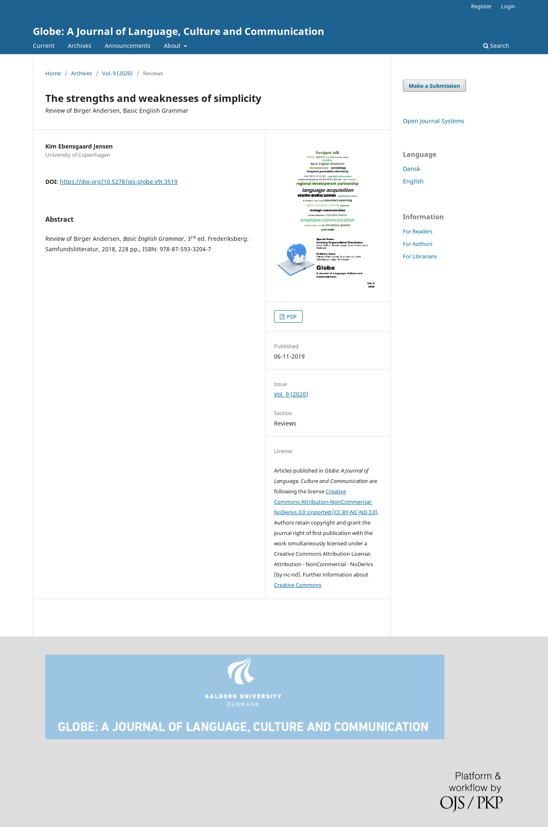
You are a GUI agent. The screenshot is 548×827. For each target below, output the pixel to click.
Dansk (411, 169)
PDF (291, 316)
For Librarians (420, 256)
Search (496, 46)
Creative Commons (297, 585)
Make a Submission (434, 85)
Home (53, 73)
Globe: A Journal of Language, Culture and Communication (178, 31)
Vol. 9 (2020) (117, 73)
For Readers (417, 231)
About (173, 46)
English (413, 181)
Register (481, 6)
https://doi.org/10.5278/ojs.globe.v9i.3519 (119, 182)
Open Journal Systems (433, 121)
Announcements (128, 46)
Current (43, 46)
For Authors (417, 244)
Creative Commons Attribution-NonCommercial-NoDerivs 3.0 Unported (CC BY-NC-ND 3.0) (326, 502)
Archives (79, 46)
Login (508, 6)
